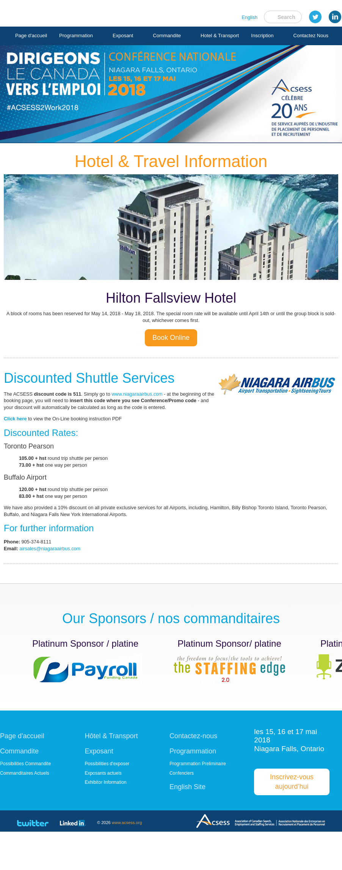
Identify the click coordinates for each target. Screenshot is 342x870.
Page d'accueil (42, 36)
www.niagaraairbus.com (151, 402)
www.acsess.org (127, 860)
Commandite (178, 36)
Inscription (169, 55)
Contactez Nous (218, 55)
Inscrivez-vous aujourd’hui (292, 817)
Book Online (171, 343)
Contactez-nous (193, 769)
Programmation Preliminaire (197, 799)
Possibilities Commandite (25, 799)
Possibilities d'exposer (107, 799)
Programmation (87, 36)
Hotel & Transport (127, 55)
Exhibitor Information (105, 820)
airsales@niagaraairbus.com (55, 581)
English (248, 19)
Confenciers (181, 810)
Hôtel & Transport (111, 769)
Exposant (134, 36)
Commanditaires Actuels (24, 810)
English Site (187, 825)
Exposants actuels (103, 810)
